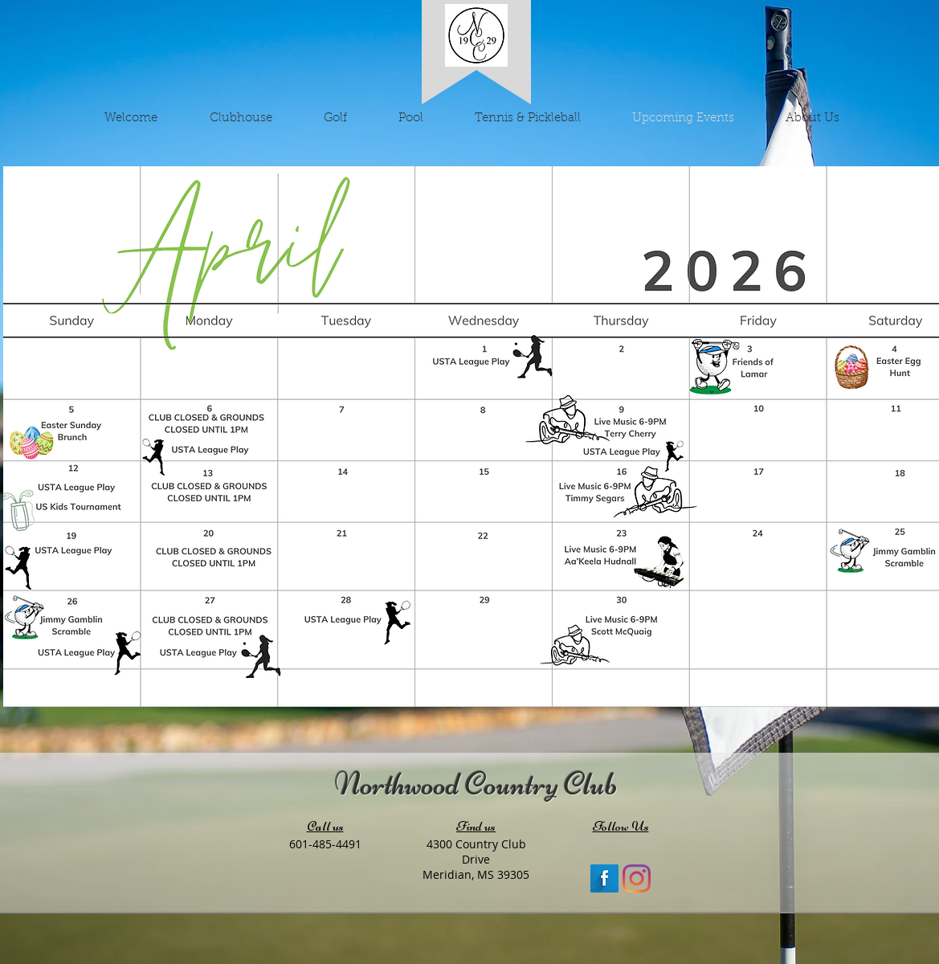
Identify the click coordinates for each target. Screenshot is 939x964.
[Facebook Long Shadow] (604, 878)
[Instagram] (637, 878)
